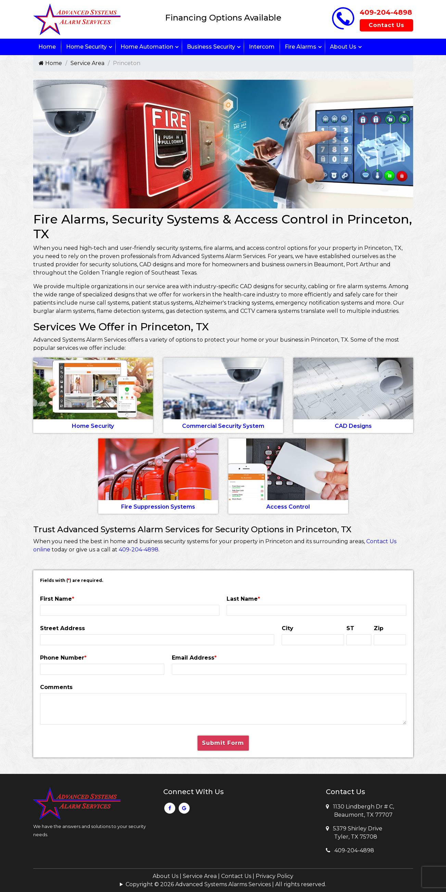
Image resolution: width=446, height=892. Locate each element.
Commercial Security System (223, 426)
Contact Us (386, 25)
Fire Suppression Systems (158, 507)
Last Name (243, 599)
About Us (343, 46)
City (287, 628)
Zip (378, 628)
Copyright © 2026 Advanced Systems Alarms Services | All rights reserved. (226, 884)
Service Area (87, 63)
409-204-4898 (386, 12)
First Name (57, 599)
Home (47, 46)
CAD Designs (353, 426)
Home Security (86, 46)
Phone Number (63, 657)
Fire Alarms (300, 46)
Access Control (288, 507)
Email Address (194, 657)
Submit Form (223, 743)
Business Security (211, 46)
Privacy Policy (274, 876)
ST (350, 628)
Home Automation (146, 46)
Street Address (62, 628)
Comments (56, 687)
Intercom (262, 46)
